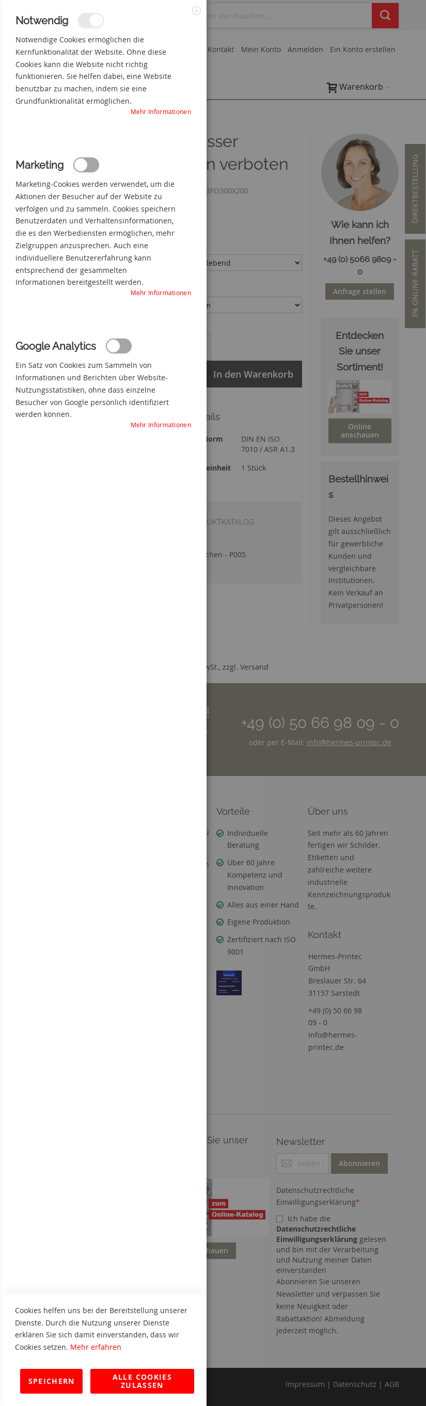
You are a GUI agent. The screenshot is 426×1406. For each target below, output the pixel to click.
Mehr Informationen (161, 111)
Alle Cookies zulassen (142, 1381)
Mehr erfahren (95, 1347)
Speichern (51, 1381)
